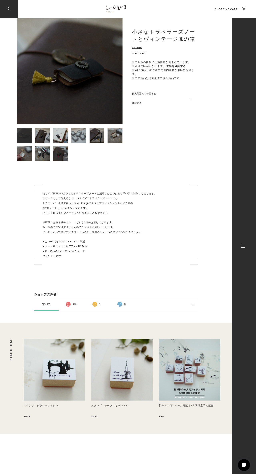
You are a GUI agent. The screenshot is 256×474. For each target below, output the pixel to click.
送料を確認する (176, 66)
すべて (46, 304)
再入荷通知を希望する (144, 93)
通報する (137, 103)
